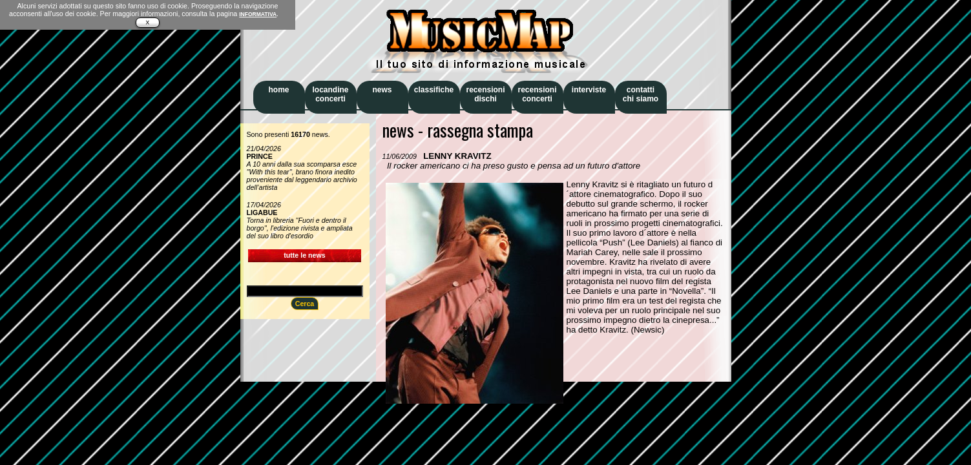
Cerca (305, 303)
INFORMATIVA (258, 14)
